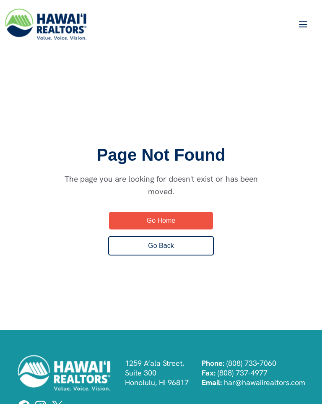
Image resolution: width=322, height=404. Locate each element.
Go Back (161, 245)
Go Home (161, 220)
